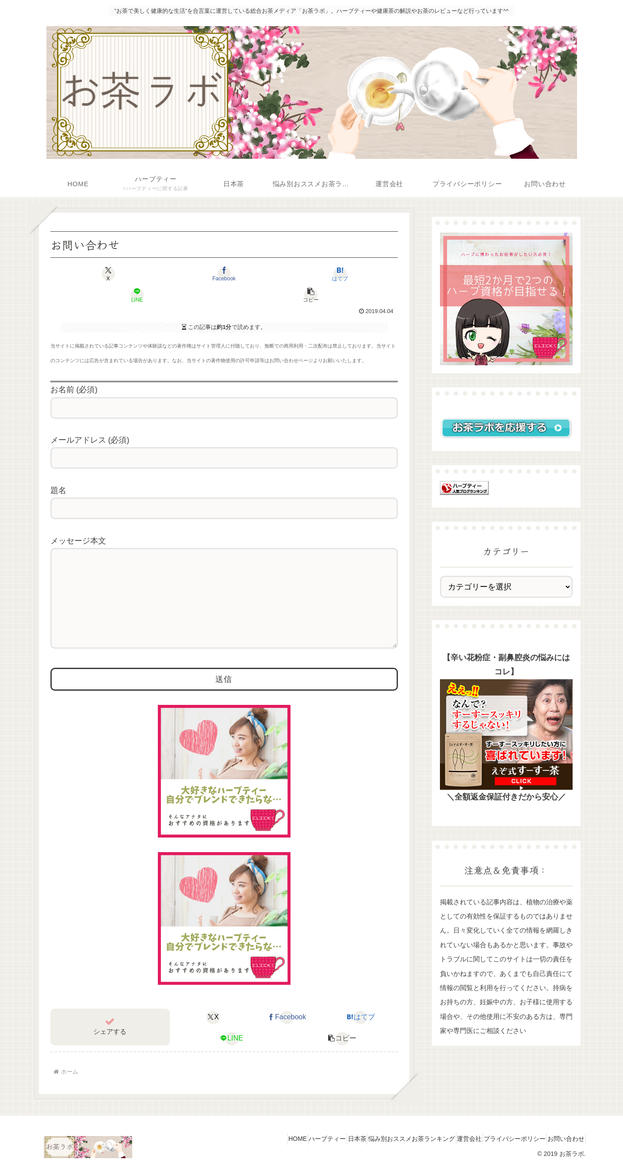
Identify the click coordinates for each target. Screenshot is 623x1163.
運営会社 (451, 1135)
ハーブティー (287, 1135)
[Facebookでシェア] (154, 274)
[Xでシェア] (85, 274)
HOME (250, 1135)
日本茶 (324, 1135)
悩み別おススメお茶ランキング (386, 1135)
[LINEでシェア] (293, 274)
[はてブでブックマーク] (224, 274)
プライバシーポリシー (504, 1135)
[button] (363, 274)
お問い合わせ (562, 1135)
